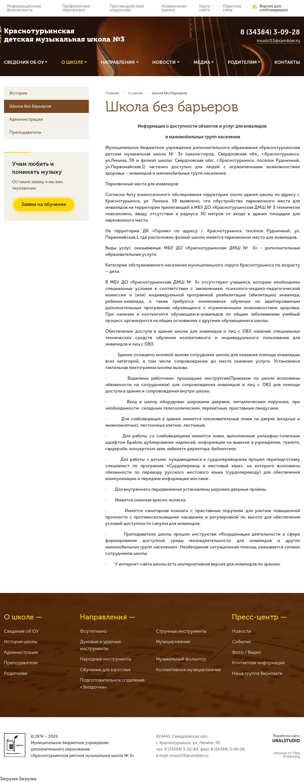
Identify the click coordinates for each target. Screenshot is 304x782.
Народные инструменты (105, 659)
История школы (20, 641)
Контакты (287, 62)
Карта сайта (204, 8)
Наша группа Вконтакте (257, 673)
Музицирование (173, 641)
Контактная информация (258, 662)
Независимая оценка (173, 8)
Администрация (26, 119)
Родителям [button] (242, 62)
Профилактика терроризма (76, 8)
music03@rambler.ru (278, 40)
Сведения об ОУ (21, 631)
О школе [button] (72, 62)
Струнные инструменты (181, 631)
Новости (241, 631)
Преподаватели (25, 132)
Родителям (15, 673)
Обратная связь (232, 8)
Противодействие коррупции (127, 8)
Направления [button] (118, 62)
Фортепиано (93, 631)
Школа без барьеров (30, 106)
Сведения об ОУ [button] (24, 62)
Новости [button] (164, 62)
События (241, 641)
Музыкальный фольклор (181, 659)
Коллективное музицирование (188, 669)
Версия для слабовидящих (270, 8)
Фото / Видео (246, 652)
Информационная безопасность (24, 8)
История (18, 93)
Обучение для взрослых (105, 669)
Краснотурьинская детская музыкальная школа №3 (64, 35)
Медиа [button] (202, 62)
